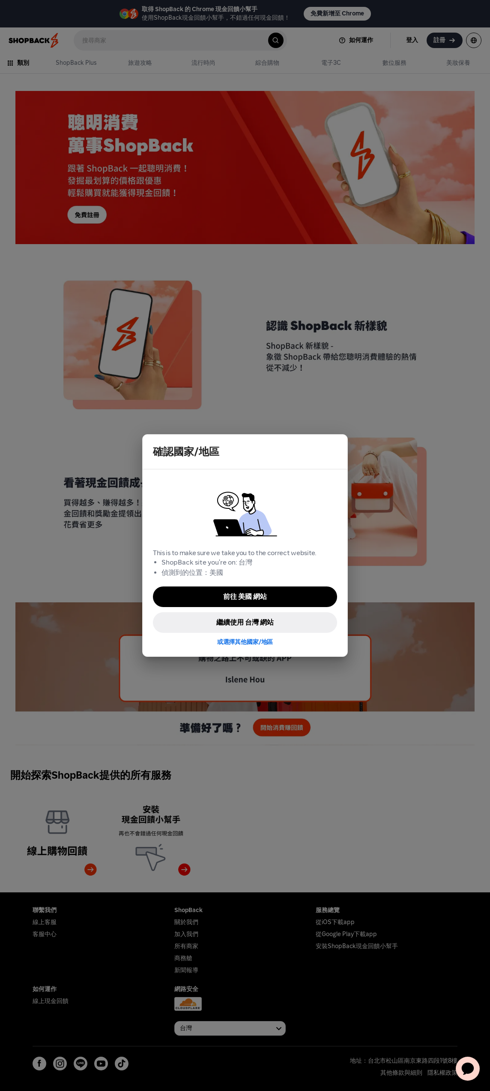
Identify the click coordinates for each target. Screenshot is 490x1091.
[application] (467, 1068)
